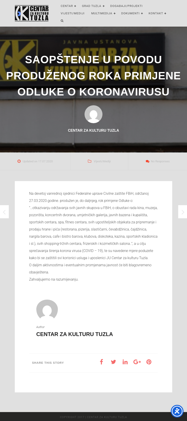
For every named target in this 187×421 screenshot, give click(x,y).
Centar (67, 6)
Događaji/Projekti (126, 6)
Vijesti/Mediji (73, 13)
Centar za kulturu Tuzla (74, 334)
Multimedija (101, 13)
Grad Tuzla (91, 6)
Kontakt (156, 13)
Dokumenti (130, 13)
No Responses (160, 161)
